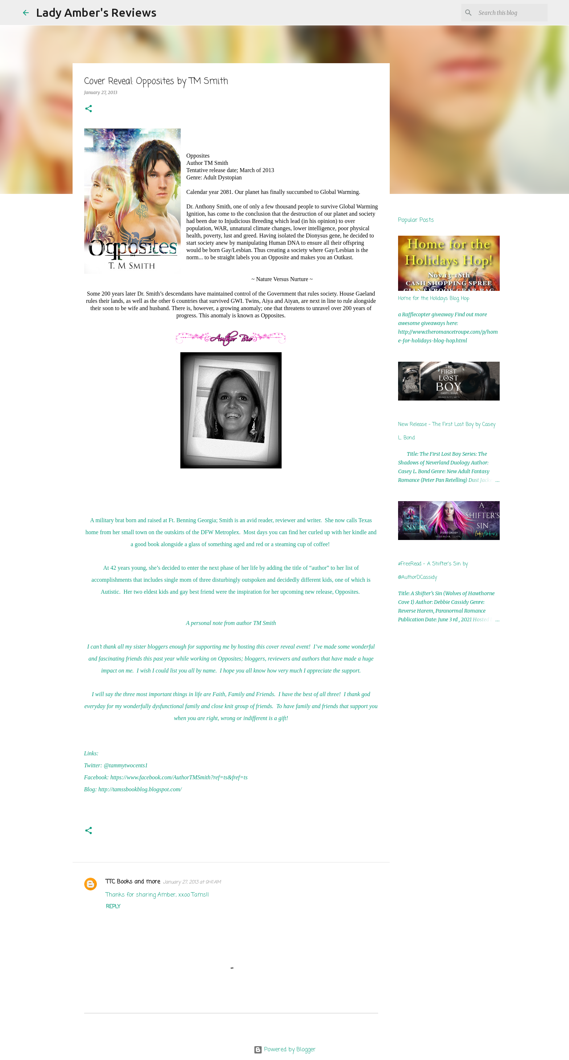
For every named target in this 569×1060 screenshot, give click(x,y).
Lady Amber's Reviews (96, 12)
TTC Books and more (133, 882)
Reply (113, 907)
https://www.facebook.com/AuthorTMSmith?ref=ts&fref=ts (178, 777)
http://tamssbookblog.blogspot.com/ (139, 789)
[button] (88, 109)
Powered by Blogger (285, 1049)
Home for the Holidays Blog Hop (433, 298)
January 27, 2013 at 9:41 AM (192, 882)
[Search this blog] (509, 12)
